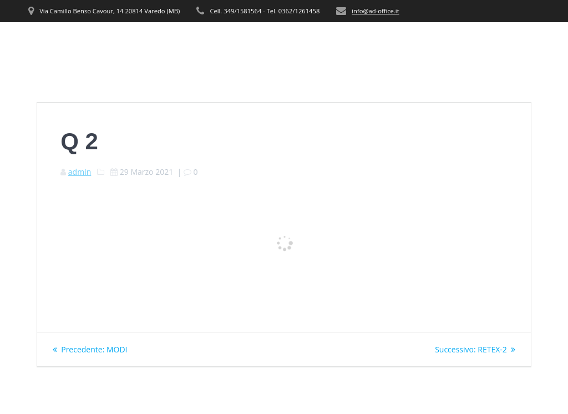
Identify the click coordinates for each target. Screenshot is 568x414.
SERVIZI (327, 42)
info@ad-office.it (375, 11)
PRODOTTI (377, 42)
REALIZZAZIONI (454, 42)
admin (79, 171)
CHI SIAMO (275, 42)
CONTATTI (520, 42)
